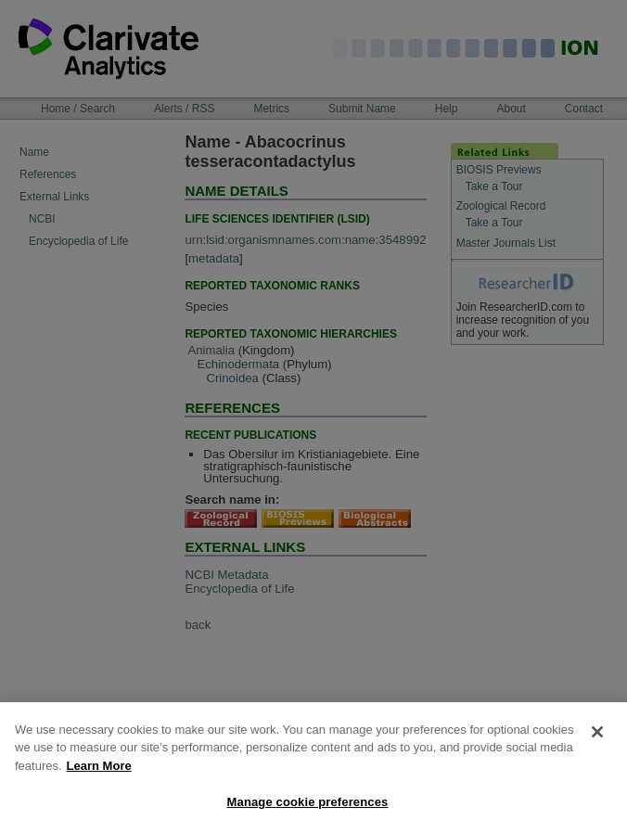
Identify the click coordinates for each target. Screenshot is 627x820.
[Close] (597, 742)
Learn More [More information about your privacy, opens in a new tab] (99, 776)
